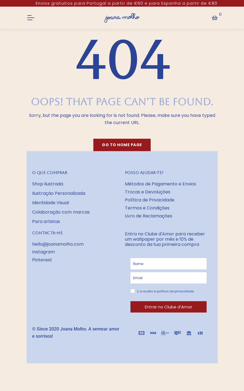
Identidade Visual (50, 203)
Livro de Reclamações (148, 216)
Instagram (43, 252)
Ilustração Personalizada (58, 193)
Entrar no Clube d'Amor (168, 307)
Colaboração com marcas (61, 212)
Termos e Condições (147, 208)
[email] (168, 278)
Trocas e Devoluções (147, 192)
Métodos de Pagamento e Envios (160, 184)
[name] (168, 263)
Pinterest (42, 260)
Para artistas (46, 221)
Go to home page (122, 145)
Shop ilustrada (47, 184)
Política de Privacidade (149, 200)
